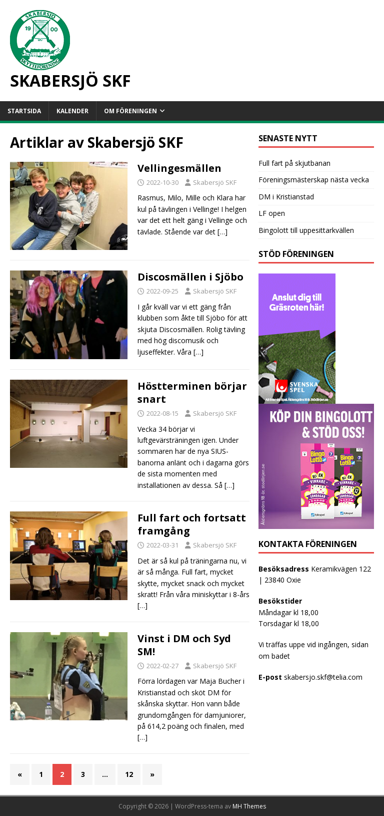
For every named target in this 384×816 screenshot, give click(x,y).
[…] (223, 231)
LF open (271, 213)
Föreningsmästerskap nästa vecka (313, 179)
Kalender (72, 111)
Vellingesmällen (180, 168)
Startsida (24, 111)
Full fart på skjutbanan (294, 163)
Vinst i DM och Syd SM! (184, 645)
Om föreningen (130, 111)
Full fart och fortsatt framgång (192, 524)
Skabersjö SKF (214, 182)
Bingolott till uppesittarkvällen (306, 230)
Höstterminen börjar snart (192, 392)
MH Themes (249, 806)
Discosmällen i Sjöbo (191, 277)
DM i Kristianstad (286, 196)
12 (129, 774)
